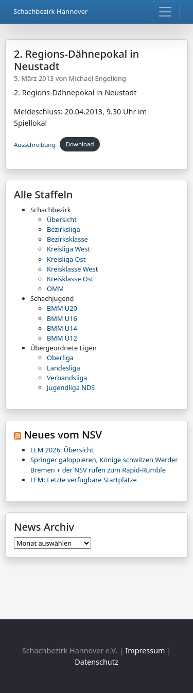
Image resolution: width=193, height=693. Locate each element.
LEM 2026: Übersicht (62, 449)
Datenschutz (96, 662)
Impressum (145, 650)
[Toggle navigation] (165, 12)
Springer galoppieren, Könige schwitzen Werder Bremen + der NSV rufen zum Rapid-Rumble (104, 464)
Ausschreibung (35, 144)
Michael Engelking (97, 78)
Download (80, 144)
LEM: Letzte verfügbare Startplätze (83, 479)
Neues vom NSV (63, 435)
